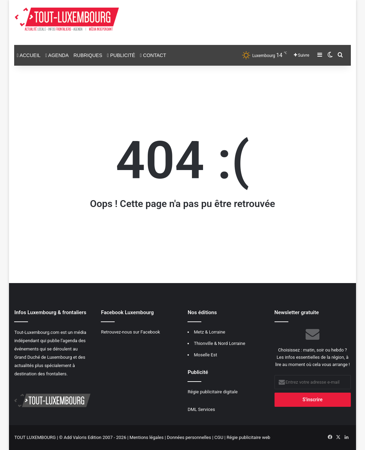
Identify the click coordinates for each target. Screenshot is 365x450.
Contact (153, 55)
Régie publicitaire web (248, 437)
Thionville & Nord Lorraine (219, 343)
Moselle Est (205, 354)
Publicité (121, 55)
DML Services (201, 409)
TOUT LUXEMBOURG (35, 437)
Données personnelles (189, 437)
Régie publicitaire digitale (213, 391)
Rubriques (88, 55)
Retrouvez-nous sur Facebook (130, 332)
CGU (218, 437)
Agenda (56, 55)
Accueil (28, 55)
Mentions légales (146, 437)
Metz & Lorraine (209, 332)
